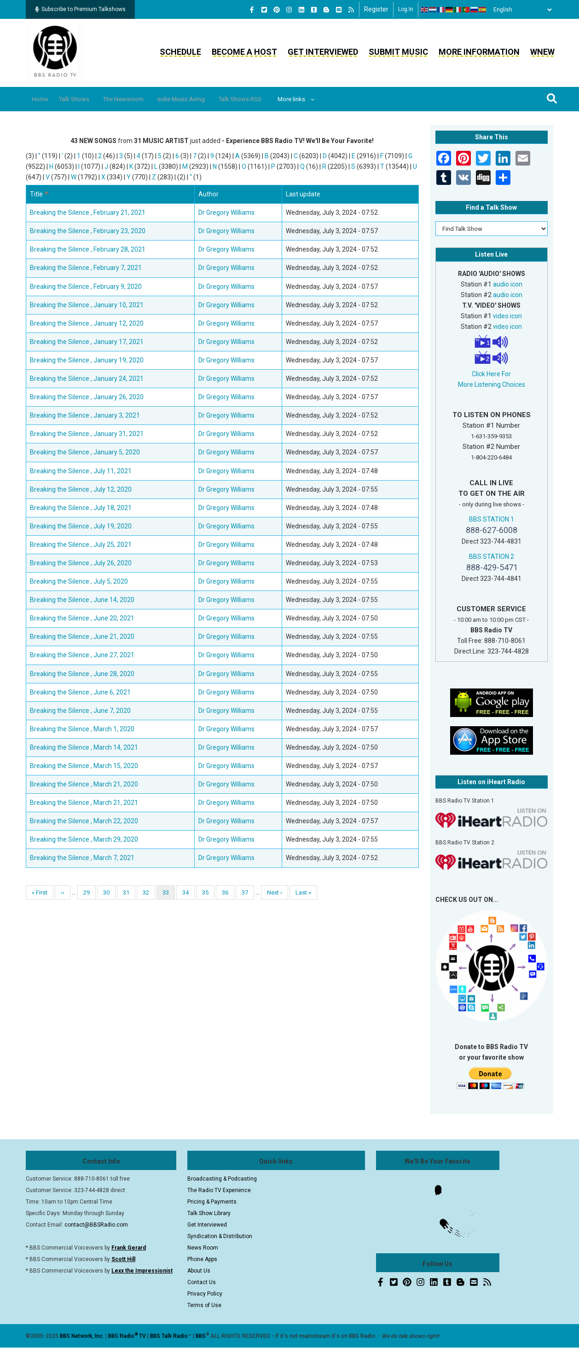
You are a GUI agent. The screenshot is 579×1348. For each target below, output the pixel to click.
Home (43, 99)
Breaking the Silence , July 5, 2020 (79, 581)
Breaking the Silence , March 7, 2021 (82, 857)
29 (89, 892)
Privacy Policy (204, 1294)
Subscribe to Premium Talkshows (80, 9)
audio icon (507, 284)
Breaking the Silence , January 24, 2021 (87, 378)
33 (168, 894)
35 (208, 892)
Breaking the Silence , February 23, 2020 (87, 231)
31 (129, 892)
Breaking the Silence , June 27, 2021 (82, 655)
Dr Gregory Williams (226, 212)
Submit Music (398, 52)
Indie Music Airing (203, 99)
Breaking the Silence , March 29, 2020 (84, 839)
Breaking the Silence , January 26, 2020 (87, 397)
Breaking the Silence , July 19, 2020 (81, 526)
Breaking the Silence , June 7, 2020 (80, 710)
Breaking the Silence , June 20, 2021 (82, 618)
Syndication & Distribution (219, 1236)
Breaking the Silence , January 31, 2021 (87, 433)
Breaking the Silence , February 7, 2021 (86, 267)
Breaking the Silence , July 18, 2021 (81, 507)
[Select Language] (520, 9)
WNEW (542, 52)
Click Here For (491, 374)
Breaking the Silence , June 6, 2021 (80, 692)
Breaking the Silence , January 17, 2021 (87, 341)
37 (248, 892)
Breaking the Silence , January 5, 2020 (85, 452)
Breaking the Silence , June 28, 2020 (82, 673)
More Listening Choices (491, 384)
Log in (405, 9)
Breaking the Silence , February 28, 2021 (87, 249)
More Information (479, 52)
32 (149, 892)
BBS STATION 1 (491, 519)
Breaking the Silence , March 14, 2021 (84, 747)
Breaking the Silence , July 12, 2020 (81, 489)
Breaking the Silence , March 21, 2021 (84, 802)
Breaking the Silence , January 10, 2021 (87, 305)
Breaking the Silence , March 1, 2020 (82, 729)
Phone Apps (202, 1259)
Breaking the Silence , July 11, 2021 (81, 471)
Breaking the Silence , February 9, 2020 (86, 286)
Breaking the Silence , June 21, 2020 (82, 636)
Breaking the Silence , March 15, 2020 (84, 765)
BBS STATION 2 (491, 556)
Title (40, 194)
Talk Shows (82, 99)
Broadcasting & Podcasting (222, 1179)
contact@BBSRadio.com (96, 1225)
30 (109, 892)
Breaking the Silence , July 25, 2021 (81, 544)
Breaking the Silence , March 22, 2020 (84, 821)
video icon (507, 316)
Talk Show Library (209, 1213)
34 (188, 892)
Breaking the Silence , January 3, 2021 (85, 415)
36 (228, 892)
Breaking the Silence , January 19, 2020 (87, 360)
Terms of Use (204, 1305)
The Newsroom (138, 99)
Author (208, 194)
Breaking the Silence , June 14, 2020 (82, 599)
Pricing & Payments (212, 1202)
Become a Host (244, 52)
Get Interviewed (323, 52)
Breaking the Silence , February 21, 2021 (87, 212)
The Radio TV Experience (219, 1190)
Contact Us (201, 1282)
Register (376, 9)
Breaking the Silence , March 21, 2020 (84, 784)
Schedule (180, 52)
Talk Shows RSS (269, 99)
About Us (198, 1271)
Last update (303, 194)
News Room (202, 1248)
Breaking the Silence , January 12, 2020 (87, 323)
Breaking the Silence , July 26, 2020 (81, 563)
